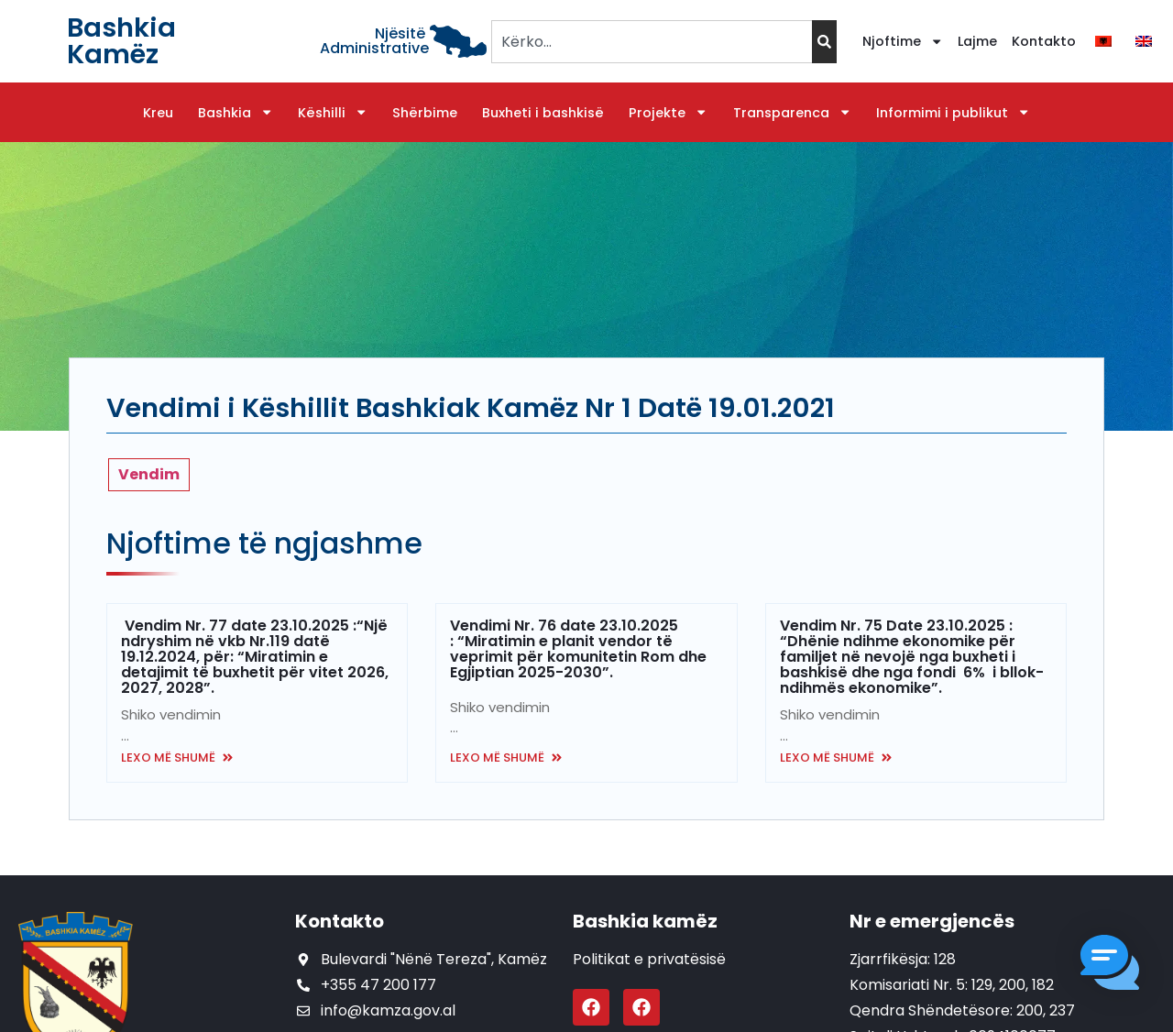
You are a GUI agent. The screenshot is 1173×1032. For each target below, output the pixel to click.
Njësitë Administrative (374, 41)
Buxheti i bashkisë (543, 113)
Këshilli (332, 112)
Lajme (977, 41)
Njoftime (902, 41)
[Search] (824, 41)
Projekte (668, 112)
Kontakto (1044, 41)
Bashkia (235, 112)
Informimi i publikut (953, 112)
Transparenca (792, 112)
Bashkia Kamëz (121, 40)
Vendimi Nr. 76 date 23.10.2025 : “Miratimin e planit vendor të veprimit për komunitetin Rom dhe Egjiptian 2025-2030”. (578, 649)
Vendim (149, 474)
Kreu (158, 113)
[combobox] (651, 41)
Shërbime (424, 113)
